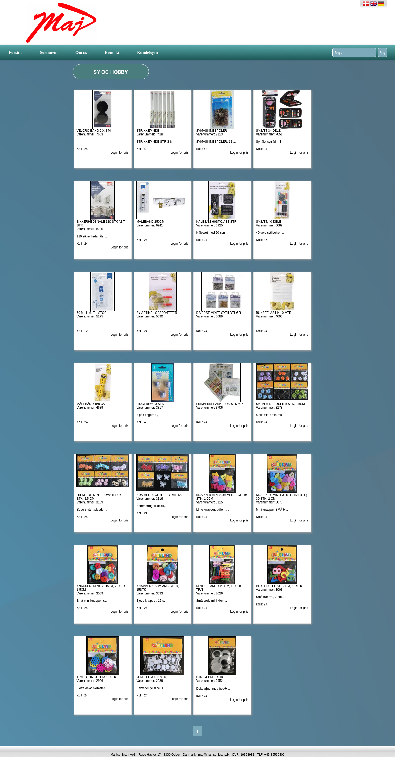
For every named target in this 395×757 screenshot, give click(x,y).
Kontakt (112, 52)
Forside (15, 52)
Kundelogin (147, 52)
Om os (81, 52)
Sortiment (49, 52)
